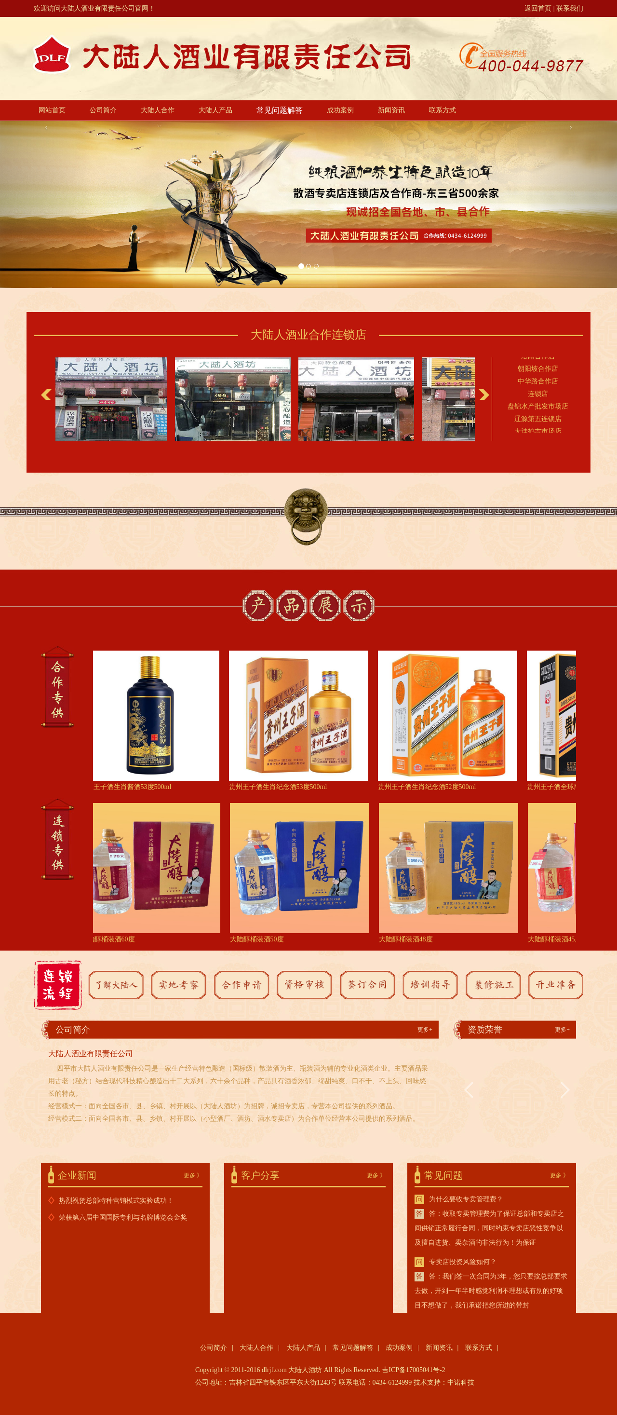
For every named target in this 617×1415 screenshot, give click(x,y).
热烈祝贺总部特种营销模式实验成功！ (116, 1200)
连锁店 (538, 394)
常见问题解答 (279, 110)
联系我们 (569, 8)
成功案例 (340, 110)
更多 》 (193, 1175)
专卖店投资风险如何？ (462, 1261)
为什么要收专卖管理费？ (466, 1199)
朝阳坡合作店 (538, 369)
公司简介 (103, 110)
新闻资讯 (391, 110)
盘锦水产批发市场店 (538, 407)
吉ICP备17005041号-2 (413, 1370)
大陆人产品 (215, 110)
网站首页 (52, 110)
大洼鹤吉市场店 (538, 432)
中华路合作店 (538, 382)
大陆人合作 (157, 110)
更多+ (424, 1029)
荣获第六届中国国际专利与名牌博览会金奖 (123, 1217)
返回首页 (537, 8)
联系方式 (442, 110)
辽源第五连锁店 (538, 419)
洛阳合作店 (538, 357)
